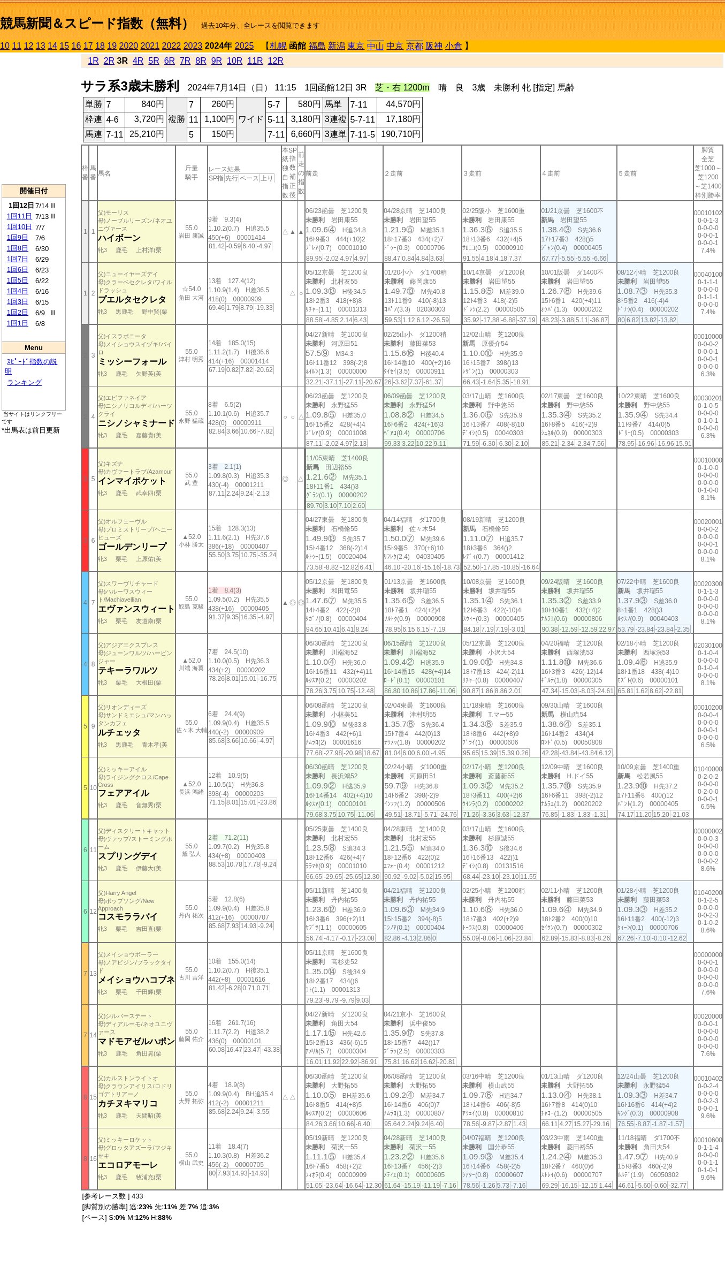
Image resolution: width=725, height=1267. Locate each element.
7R (185, 60)
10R (234, 60)
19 (112, 45)
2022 (171, 45)
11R (255, 60)
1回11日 (20, 216)
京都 (414, 46)
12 (29, 45)
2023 (193, 45)
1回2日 (17, 312)
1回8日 (17, 248)
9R (216, 60)
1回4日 (17, 291)
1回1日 (17, 323)
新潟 (336, 45)
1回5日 (17, 280)
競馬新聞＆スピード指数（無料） (97, 23)
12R (276, 60)
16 (76, 45)
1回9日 (17, 237)
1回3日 (17, 302)
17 (88, 45)
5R (153, 60)
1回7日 (17, 259)
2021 (150, 45)
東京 (355, 45)
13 (40, 45)
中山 (375, 46)
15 (64, 45)
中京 (394, 45)
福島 (317, 45)
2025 (244, 45)
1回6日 (17, 269)
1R (93, 60)
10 (5, 45)
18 (100, 45)
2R (109, 60)
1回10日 (20, 227)
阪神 (433, 45)
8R (200, 60)
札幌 (278, 45)
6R (169, 60)
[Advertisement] (34, 118)
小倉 (453, 45)
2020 (129, 45)
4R (138, 60)
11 (16, 45)
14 (52, 45)
